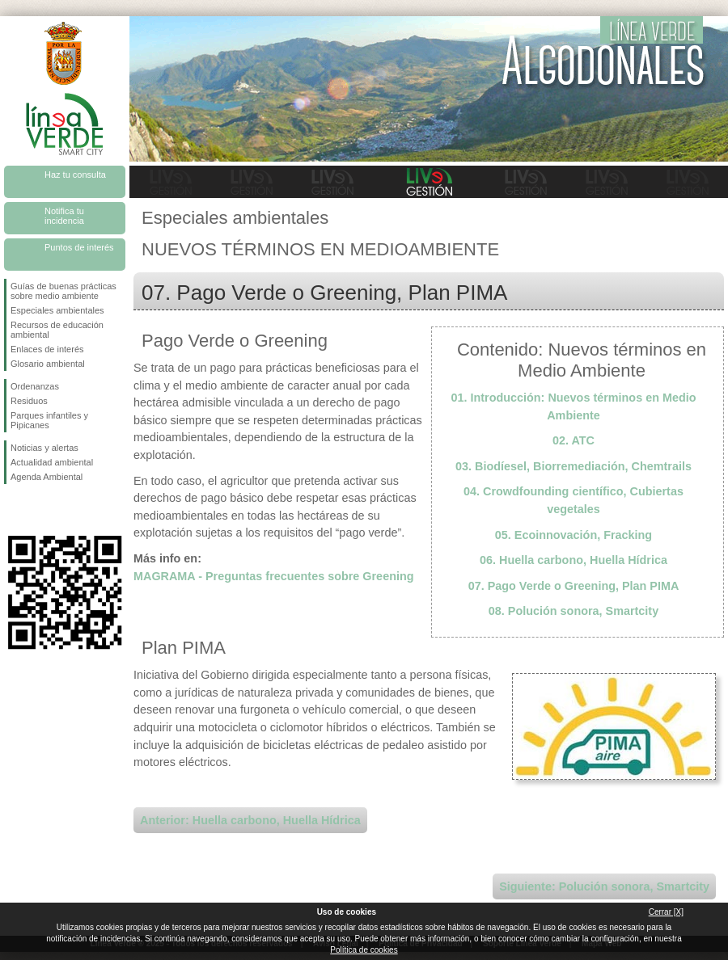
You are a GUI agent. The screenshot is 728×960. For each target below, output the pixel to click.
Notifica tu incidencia (64, 215)
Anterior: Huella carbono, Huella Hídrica (250, 820)
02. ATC (573, 440)
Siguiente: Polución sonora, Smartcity (604, 886)
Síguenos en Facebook (13, 510)
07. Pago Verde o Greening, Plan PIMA (573, 585)
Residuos (29, 401)
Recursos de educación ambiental (57, 329)
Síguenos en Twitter (40, 510)
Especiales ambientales (57, 310)
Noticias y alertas (44, 448)
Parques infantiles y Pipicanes (49, 420)
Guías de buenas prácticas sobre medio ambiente (63, 291)
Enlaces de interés (47, 349)
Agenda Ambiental (47, 477)
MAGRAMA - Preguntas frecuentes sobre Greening (273, 576)
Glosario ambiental (48, 363)
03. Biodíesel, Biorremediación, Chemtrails (573, 466)
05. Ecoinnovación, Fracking (573, 534)
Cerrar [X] (666, 911)
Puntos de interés (79, 247)
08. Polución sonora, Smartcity (573, 610)
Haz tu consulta (75, 174)
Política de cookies (363, 949)
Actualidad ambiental (52, 462)
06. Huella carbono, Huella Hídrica (573, 560)
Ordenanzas (35, 386)
